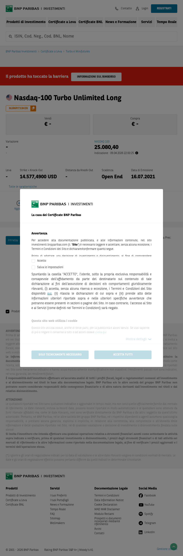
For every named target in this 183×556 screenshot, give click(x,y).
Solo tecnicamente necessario (60, 354)
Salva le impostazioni (50, 267)
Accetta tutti (123, 354)
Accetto (41, 260)
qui (49, 293)
